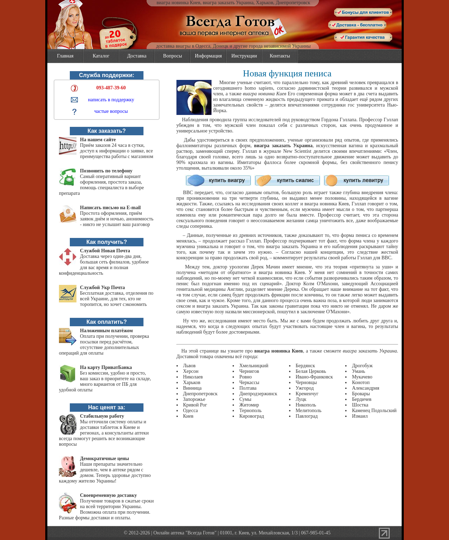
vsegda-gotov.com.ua (225, 14)
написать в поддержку (111, 99)
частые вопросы (111, 111)
